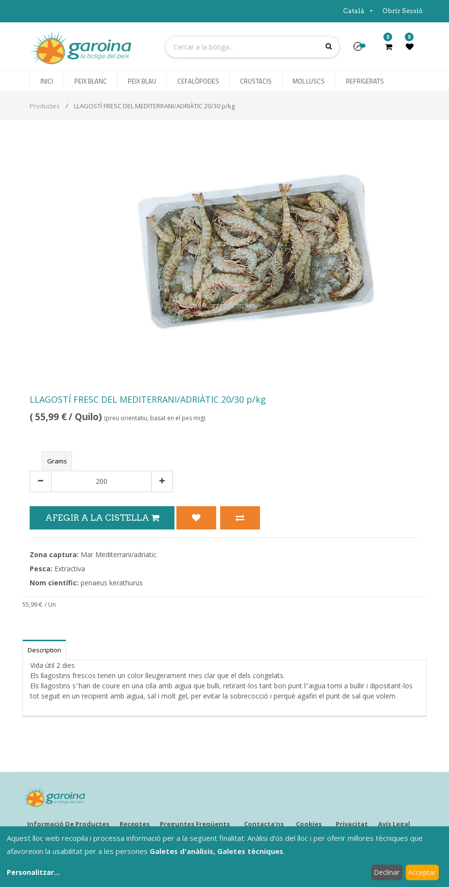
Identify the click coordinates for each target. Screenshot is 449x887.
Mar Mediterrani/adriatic (118, 554)
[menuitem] (46, 81)
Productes (45, 106)
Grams (57, 461)
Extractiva (69, 568)
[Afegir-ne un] (162, 482)
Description (44, 650)
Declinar (386, 872)
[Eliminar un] (41, 482)
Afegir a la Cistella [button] (102, 517)
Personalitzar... (33, 872)
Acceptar (422, 872)
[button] (361, 49)
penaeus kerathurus (112, 582)
